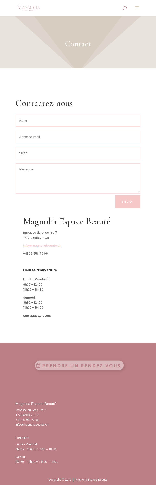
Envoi (127, 202)
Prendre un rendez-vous (80, 365)
